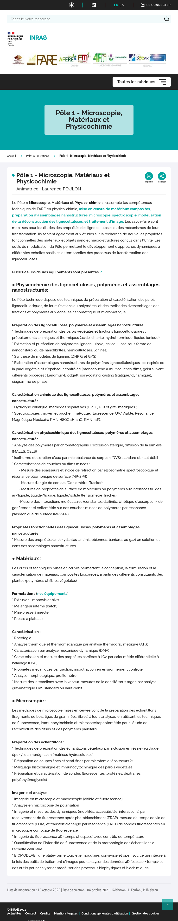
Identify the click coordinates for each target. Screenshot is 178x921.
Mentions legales (66, 913)
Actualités (14, 913)
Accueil (11, 156)
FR (116, 5)
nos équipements (52, 594)
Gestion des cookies (145, 913)
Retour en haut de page (169, 906)
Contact (30, 913)
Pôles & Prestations (37, 156)
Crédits (45, 913)
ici (101, 272)
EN (122, 5)
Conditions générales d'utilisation (105, 913)
